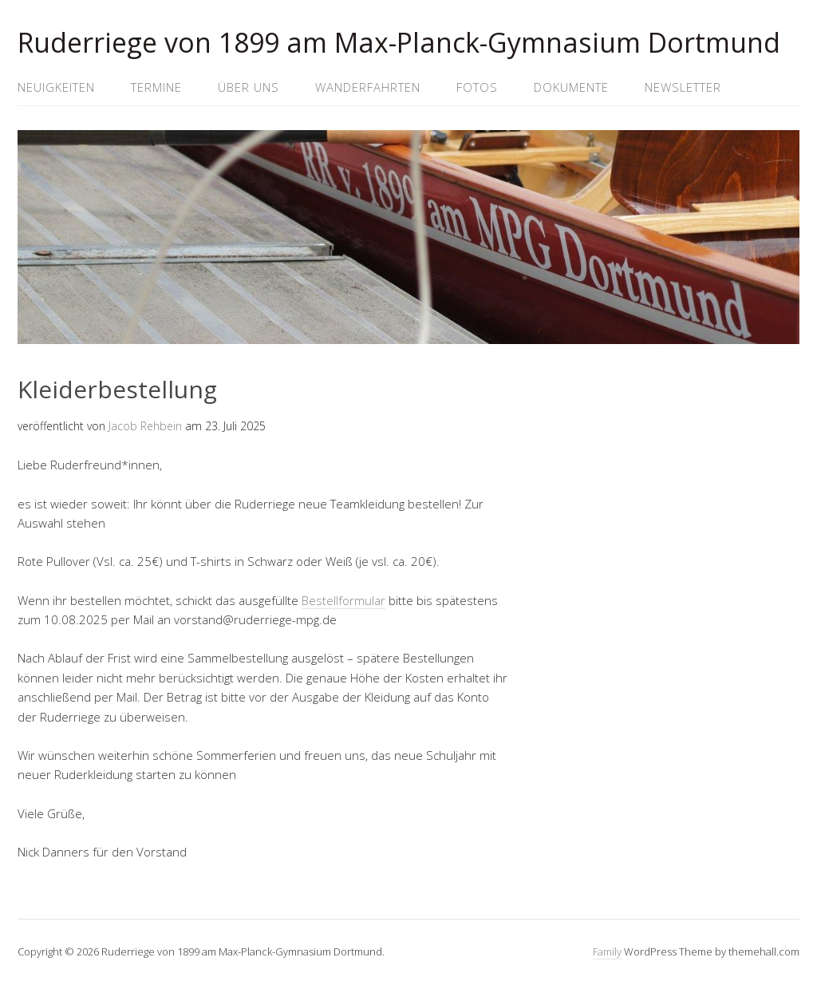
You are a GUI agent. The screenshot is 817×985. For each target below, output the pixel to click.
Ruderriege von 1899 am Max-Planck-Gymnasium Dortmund (399, 42)
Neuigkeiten (56, 87)
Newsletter (683, 87)
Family (607, 951)
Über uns (248, 87)
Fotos (477, 87)
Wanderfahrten (367, 87)
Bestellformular (343, 600)
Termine (156, 87)
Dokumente (571, 87)
